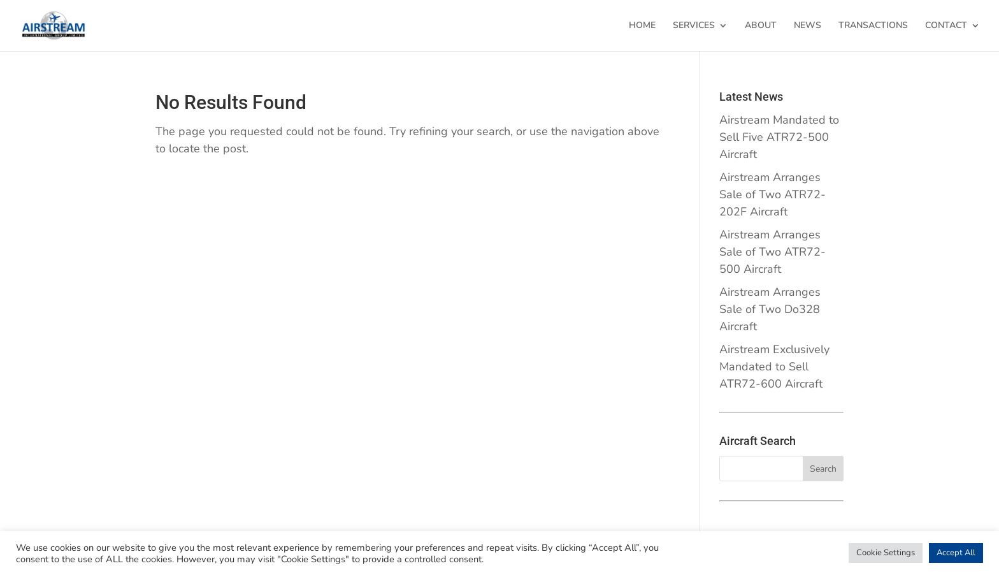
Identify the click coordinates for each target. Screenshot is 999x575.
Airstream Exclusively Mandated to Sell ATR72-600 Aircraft (774, 366)
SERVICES (694, 26)
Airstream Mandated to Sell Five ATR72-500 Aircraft (779, 137)
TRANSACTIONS (873, 26)
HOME (642, 26)
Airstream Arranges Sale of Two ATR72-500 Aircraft (772, 252)
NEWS (807, 26)
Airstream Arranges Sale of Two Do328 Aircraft (770, 309)
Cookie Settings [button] (885, 552)
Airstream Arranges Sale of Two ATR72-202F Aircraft (772, 194)
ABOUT (761, 26)
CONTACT (946, 26)
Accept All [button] (956, 552)
